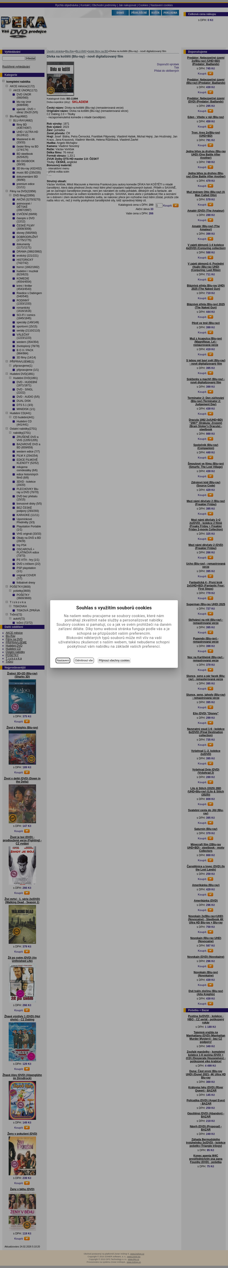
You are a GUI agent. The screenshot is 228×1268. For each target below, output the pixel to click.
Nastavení (63, 660)
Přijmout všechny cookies (114, 660)
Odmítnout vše (84, 660)
